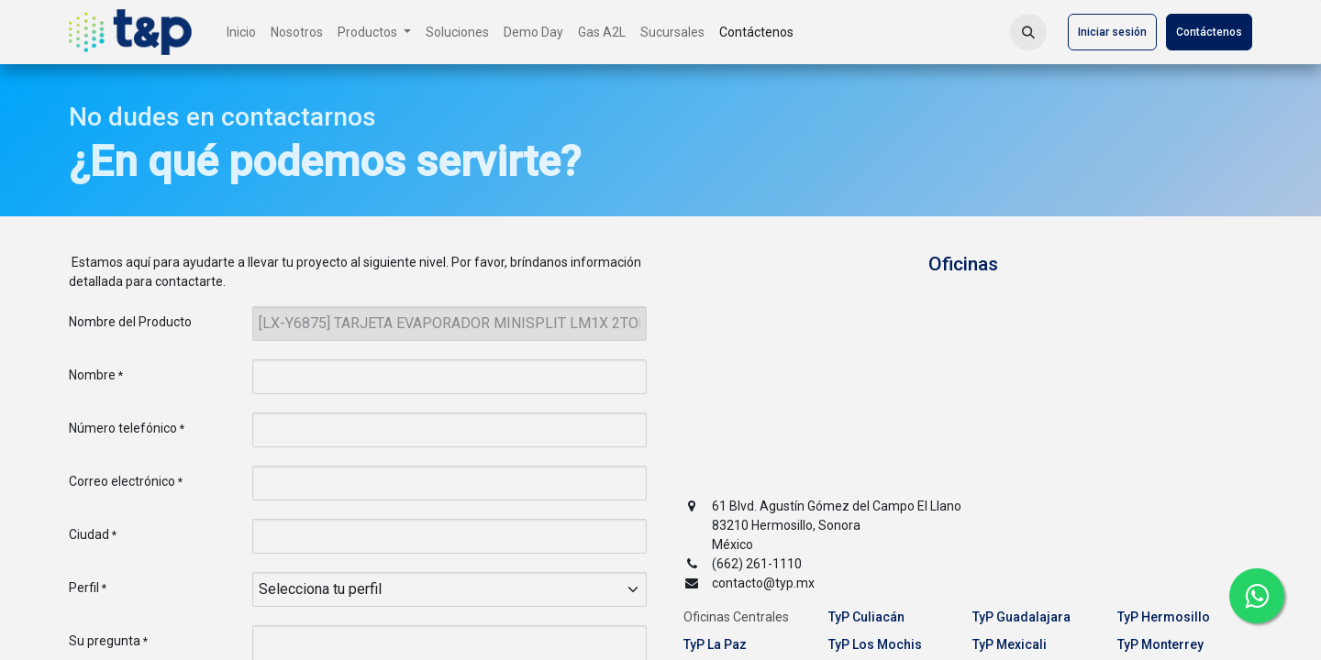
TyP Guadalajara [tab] (1021, 617)
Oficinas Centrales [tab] (736, 617)
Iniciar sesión (1112, 32)
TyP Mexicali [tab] (1009, 644)
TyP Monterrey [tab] (1160, 644)
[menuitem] (241, 33)
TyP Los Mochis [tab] (875, 644)
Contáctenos (1209, 32)
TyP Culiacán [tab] (866, 617)
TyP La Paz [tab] (715, 644)
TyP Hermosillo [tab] (1163, 617)
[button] (1028, 32)
